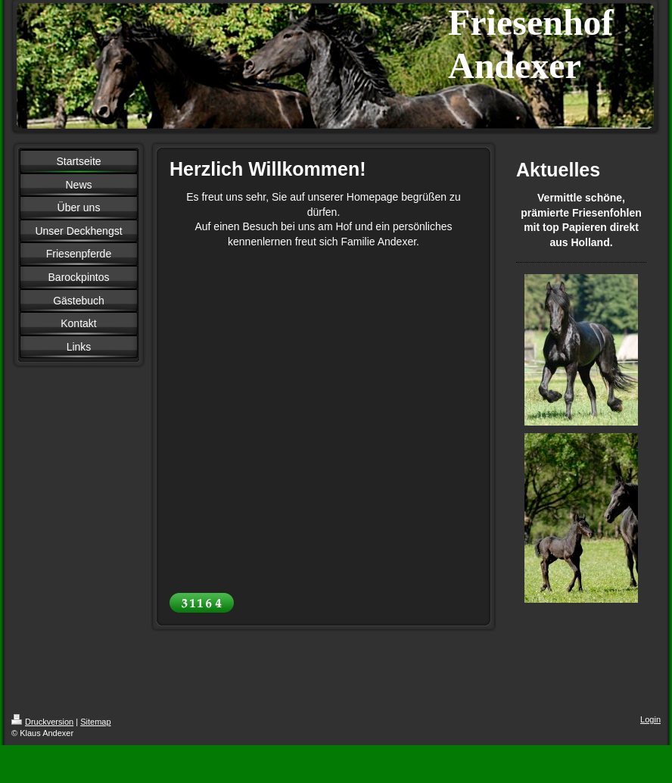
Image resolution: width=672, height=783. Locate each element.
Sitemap (95, 721)
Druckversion (42, 721)
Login (650, 719)
